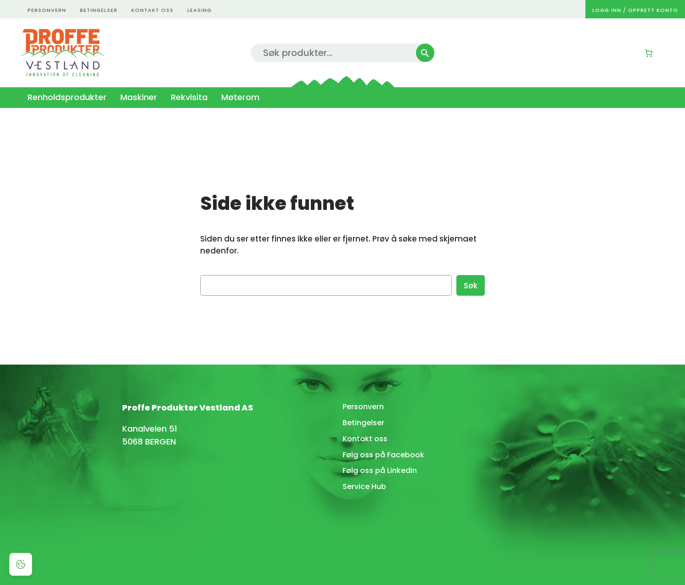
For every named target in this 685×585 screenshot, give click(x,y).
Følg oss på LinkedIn (379, 470)
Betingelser (363, 422)
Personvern (363, 406)
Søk (470, 285)
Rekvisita (189, 97)
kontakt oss (152, 10)
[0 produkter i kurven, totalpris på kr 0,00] (648, 53)
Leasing (199, 10)
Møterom (240, 97)
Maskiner (138, 97)
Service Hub (364, 486)
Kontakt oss (364, 438)
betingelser (99, 10)
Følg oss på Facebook (383, 455)
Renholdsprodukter (67, 97)
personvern (47, 10)
